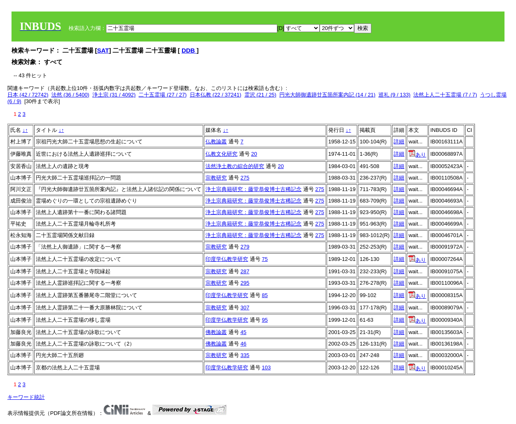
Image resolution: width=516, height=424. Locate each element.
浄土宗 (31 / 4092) (114, 95)
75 (264, 259)
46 (243, 344)
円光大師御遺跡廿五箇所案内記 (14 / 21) (327, 95)
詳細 (399, 141)
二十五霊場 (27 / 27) (162, 95)
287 (244, 271)
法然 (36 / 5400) (70, 95)
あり (417, 155)
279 (244, 247)
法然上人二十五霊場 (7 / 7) (445, 95)
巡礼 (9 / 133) (394, 95)
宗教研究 (216, 178)
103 (266, 367)
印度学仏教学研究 (226, 259)
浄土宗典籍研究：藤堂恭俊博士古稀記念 (253, 189)
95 (264, 320)
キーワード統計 (26, 397)
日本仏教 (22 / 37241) (216, 95)
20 (254, 154)
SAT (103, 50)
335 (244, 355)
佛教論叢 (216, 332)
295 (244, 283)
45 (243, 332)
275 (244, 178)
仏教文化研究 (221, 154)
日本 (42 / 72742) (27, 95)
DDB (189, 50)
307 (244, 307)
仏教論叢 (216, 141)
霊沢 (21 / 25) (260, 95)
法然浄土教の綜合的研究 (234, 166)
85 (264, 295)
